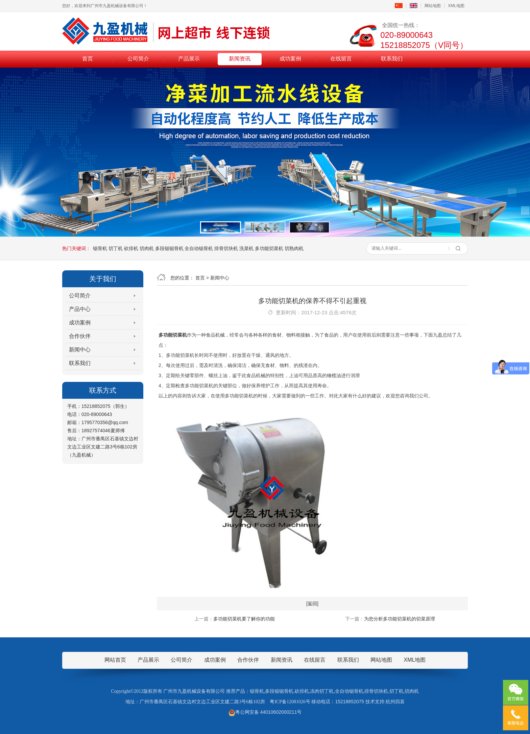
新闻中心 (80, 349)
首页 (87, 59)
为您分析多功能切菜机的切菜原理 (399, 618)
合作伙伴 (80, 336)
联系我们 (392, 59)
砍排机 (131, 248)
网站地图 (433, 5)
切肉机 (147, 248)
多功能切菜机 (269, 248)
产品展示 (189, 59)
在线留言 (341, 59)
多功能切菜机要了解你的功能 (244, 618)
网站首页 (115, 660)
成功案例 (290, 59)
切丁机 (116, 248)
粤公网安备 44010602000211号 (265, 712)
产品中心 (80, 309)
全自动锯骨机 (199, 248)
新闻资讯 (239, 59)
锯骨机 (100, 248)
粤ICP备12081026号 (290, 701)
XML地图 (456, 5)
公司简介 (138, 59)
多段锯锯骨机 (169, 248)
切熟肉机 (294, 248)
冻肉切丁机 (322, 691)
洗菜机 (246, 248)
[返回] (312, 603)
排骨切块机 (226, 248)
